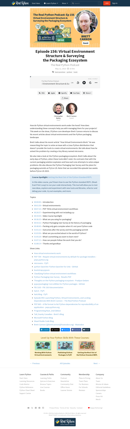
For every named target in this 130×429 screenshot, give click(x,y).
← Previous (35, 363)
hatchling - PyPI (40, 294)
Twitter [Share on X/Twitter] (55, 330)
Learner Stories (66, 390)
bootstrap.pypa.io (42, 270)
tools (75, 72)
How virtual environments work (47, 253)
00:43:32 (37, 223)
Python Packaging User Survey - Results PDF (52, 277)
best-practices (60, 72)
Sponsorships (101, 390)
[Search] (86, 3)
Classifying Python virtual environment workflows (55, 273)
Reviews (82, 390)
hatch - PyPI (39, 291)
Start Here (36, 3)
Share (65, 98)
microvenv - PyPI (41, 263)
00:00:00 (37, 202)
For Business (83, 384)
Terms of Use (64, 408)
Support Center (25, 393)
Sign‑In (114, 3)
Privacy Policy (54, 408)
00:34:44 (37, 216)
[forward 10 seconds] (90, 82)
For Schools (83, 387)
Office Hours (65, 387)
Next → (97, 363)
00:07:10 (37, 209)
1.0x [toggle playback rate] (72, 83)
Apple (51, 93)
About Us (99, 378)
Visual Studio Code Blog (44, 321)
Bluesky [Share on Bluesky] (65, 330)
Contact (80, 408)
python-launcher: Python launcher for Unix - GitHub (56, 266)
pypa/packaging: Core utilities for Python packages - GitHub (59, 284)
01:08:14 (37, 243)
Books (42, 390)
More (86, 93)
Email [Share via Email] (86, 330)
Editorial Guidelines (103, 387)
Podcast (64, 378)
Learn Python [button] (50, 3)
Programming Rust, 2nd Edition (47, 310)
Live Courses (45, 387)
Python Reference (26, 387)
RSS (41, 93)
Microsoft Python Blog (43, 317)
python (69, 72)
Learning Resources (27, 381)
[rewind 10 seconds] (78, 82)
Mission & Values (102, 384)
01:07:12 (37, 240)
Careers (99, 393)
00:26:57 (37, 212)
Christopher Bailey (58, 117)
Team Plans (83, 381)
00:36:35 (37, 219)
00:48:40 (37, 226)
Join (106, 3)
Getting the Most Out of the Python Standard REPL (70, 177)
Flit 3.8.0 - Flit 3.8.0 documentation (48, 287)
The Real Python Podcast (65, 65)
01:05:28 (37, 236)
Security (73, 408)
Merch (98, 399)
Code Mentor (24, 384)
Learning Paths (45, 378)
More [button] (64, 3)
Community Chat (67, 384)
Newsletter (65, 381)
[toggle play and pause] (84, 82)
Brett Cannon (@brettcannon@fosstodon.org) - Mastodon (59, 324)
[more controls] (96, 82)
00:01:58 (37, 205)
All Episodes (65, 363)
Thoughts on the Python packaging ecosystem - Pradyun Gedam (61, 280)
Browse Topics (45, 384)
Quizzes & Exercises (47, 381)
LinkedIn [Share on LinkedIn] (45, 330)
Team (98, 381)
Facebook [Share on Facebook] (76, 330)
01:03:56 (37, 233)
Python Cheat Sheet (27, 390)
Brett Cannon (71, 116)
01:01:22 (37, 230)
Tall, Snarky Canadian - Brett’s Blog (49, 314)
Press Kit (99, 396)
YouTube (75, 93)
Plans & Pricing (84, 378)
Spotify (62, 93)
